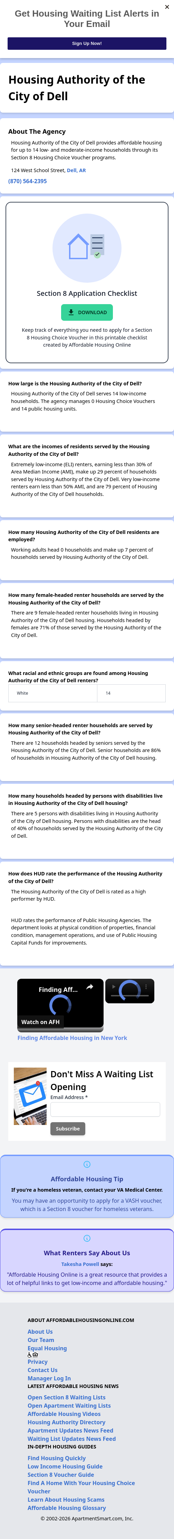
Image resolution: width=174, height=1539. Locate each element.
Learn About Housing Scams (66, 1499)
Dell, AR (76, 170)
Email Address (69, 1097)
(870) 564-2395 (27, 181)
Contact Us (43, 1370)
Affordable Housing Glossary (67, 1508)
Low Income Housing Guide (65, 1466)
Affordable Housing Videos (64, 1414)
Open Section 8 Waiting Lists (67, 1397)
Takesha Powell (80, 1264)
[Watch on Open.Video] (40, 1022)
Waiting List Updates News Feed (72, 1439)
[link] (28, 990)
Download (87, 312)
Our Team (41, 1340)
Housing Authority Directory (67, 1422)
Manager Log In (49, 1378)
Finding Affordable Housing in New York (59, 989)
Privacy (38, 1362)
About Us (40, 1331)
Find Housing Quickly (57, 1458)
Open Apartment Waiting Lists (69, 1405)
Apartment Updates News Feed (70, 1430)
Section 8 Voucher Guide (61, 1475)
